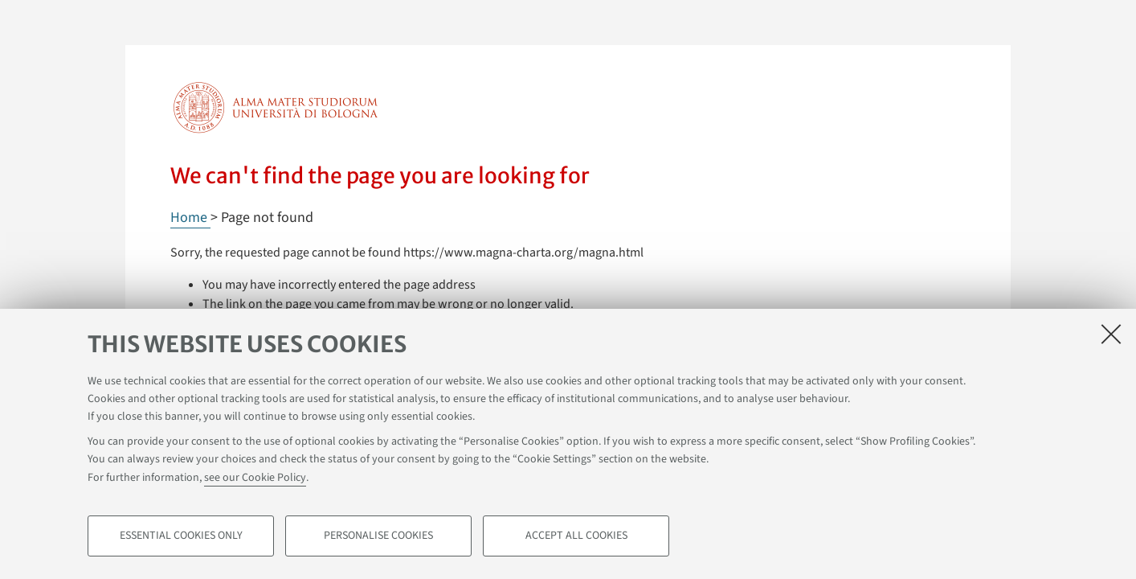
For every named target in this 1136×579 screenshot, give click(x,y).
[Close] (1111, 334)
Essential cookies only (181, 536)
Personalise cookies (378, 536)
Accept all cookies (576, 536)
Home (190, 217)
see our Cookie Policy (255, 478)
